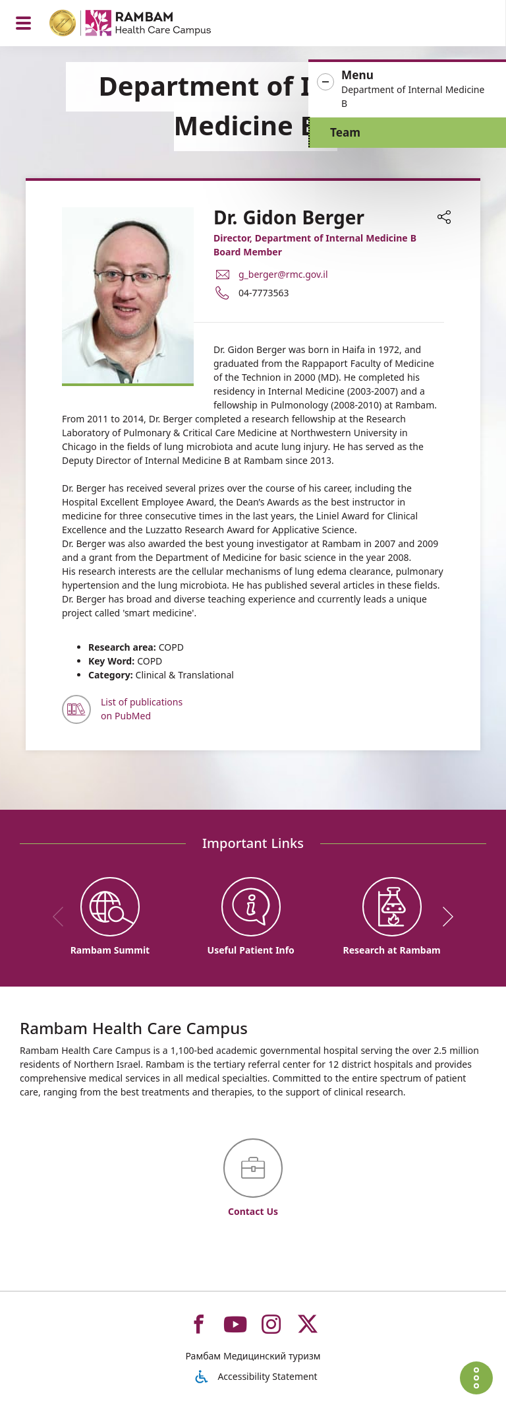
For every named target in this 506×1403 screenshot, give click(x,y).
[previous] (62, 916)
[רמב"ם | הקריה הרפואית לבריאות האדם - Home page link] (147, 25)
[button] (407, 89)
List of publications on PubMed (142, 709)
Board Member (247, 251)
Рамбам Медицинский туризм (252, 1356)
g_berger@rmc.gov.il (283, 274)
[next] (443, 916)
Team (345, 132)
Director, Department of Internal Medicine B (314, 238)
